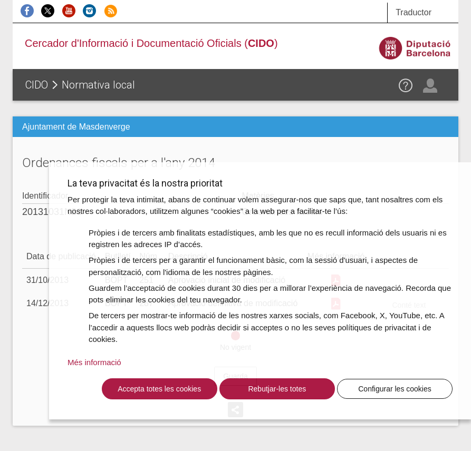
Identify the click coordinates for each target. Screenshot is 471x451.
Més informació (94, 362)
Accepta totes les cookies (159, 389)
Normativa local (98, 85)
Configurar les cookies (394, 389)
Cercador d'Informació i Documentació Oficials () (151, 43)
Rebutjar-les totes (277, 389)
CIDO (36, 85)
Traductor (413, 12)
